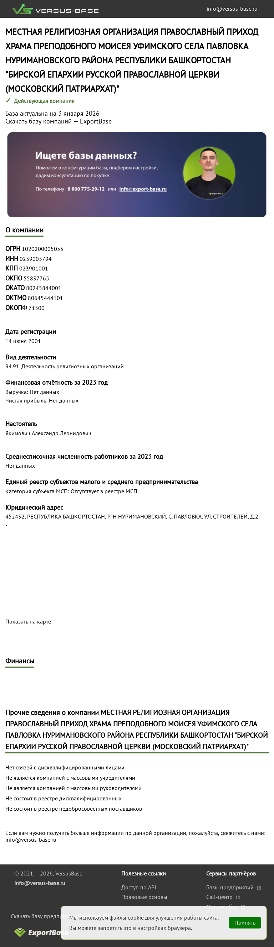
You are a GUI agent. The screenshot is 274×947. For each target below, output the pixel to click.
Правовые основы (144, 896)
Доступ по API (138, 887)
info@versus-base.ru (232, 8)
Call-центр (220, 896)
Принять (244, 922)
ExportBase (96, 121)
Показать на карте (28, 621)
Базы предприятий (230, 887)
